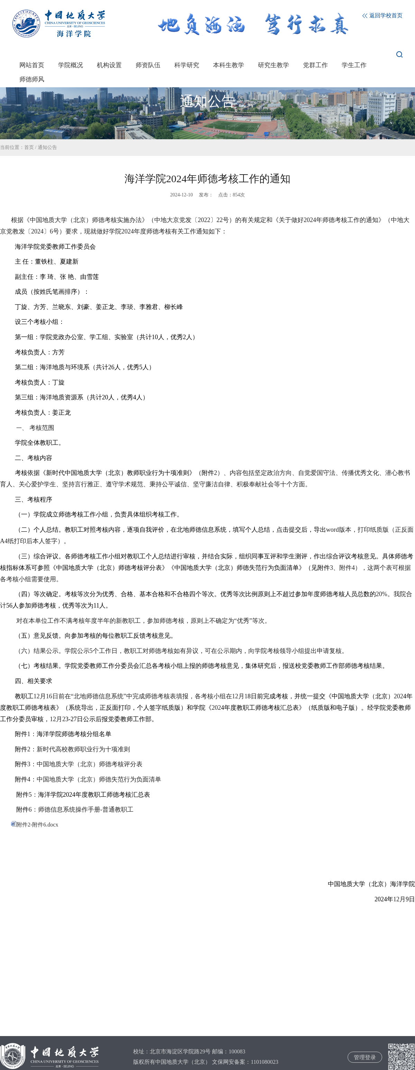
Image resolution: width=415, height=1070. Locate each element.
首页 (29, 147)
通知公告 (47, 147)
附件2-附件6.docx (34, 825)
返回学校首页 (382, 15)
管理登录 (365, 1057)
